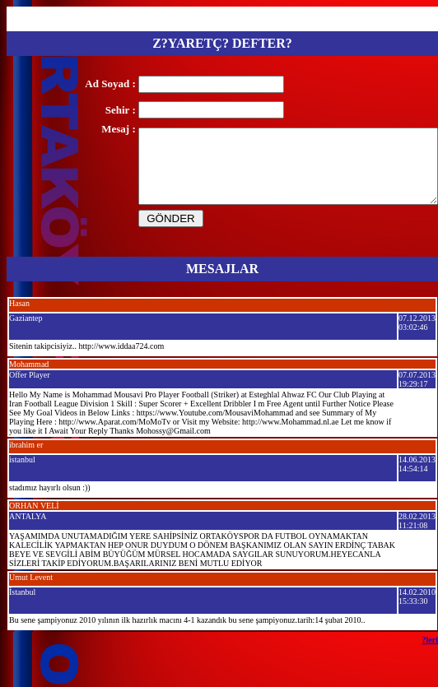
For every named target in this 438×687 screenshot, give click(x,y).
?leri (430, 639)
